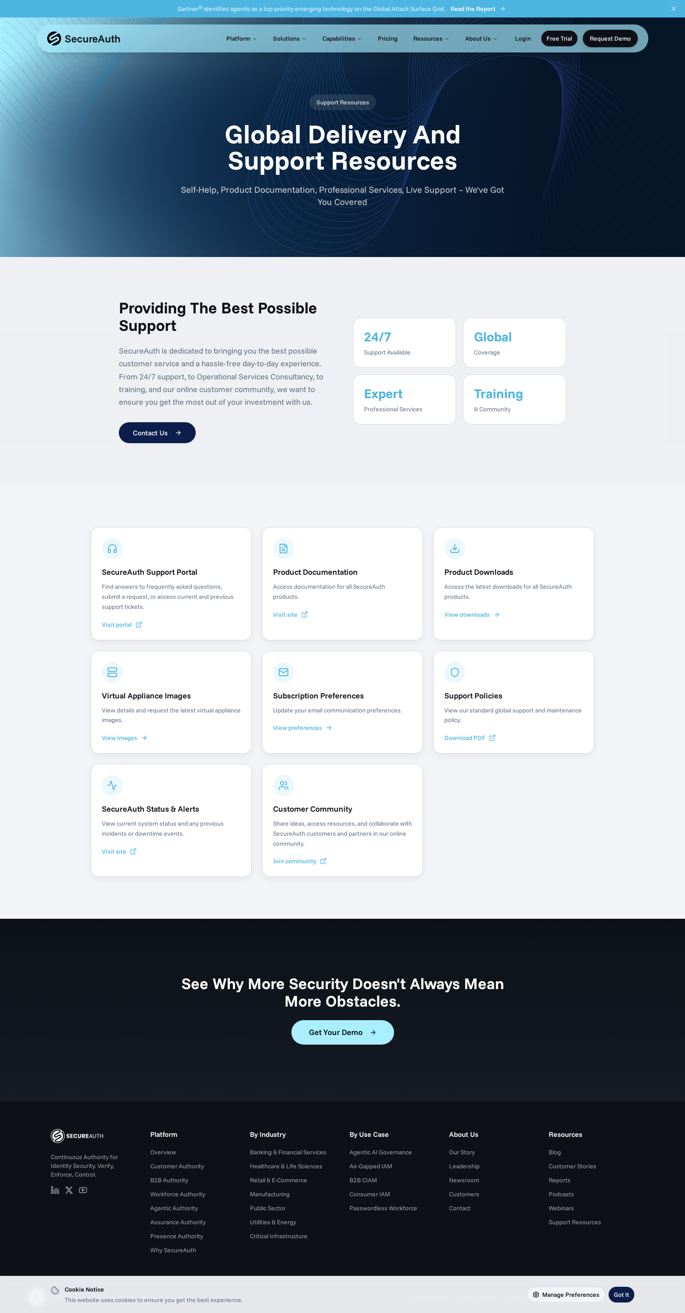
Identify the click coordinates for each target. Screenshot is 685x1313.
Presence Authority (176, 1236)
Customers (464, 1194)
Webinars (561, 1208)
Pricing (388, 38)
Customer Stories (572, 1166)
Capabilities (342, 38)
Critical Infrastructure (279, 1236)
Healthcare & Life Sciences (286, 1166)
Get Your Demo (343, 1032)
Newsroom (464, 1180)
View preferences (302, 728)
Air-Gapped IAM (370, 1166)
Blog (555, 1152)
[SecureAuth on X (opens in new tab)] (69, 1190)
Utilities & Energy (273, 1222)
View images (125, 738)
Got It (621, 1295)
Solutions (290, 38)
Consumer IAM (369, 1194)
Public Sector (268, 1208)
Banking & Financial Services (288, 1152)
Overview (163, 1152)
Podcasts (561, 1194)
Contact (460, 1208)
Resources (431, 38)
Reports (560, 1180)
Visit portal (122, 625)
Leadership (464, 1166)
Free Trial (559, 38)
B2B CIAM (363, 1180)
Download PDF (470, 738)
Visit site (290, 614)
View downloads (472, 614)
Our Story (462, 1152)
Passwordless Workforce (383, 1208)
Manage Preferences (566, 1295)
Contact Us (157, 432)
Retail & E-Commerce (278, 1180)
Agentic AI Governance (380, 1152)
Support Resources (575, 1222)
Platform (241, 38)
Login (523, 38)
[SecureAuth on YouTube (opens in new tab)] (83, 1190)
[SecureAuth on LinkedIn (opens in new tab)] (55, 1190)
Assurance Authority (178, 1222)
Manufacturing (270, 1194)
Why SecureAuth (173, 1250)
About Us (481, 38)
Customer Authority (177, 1166)
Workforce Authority (177, 1194)
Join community (300, 861)
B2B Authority (169, 1180)
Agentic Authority (174, 1208)
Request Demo (610, 38)
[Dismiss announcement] (674, 9)
